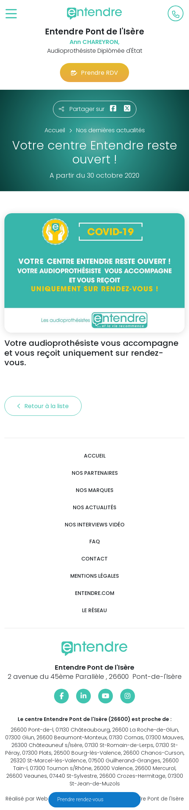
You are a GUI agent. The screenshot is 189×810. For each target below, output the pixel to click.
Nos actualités (94, 507)
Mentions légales (94, 576)
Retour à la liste (43, 406)
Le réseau (94, 610)
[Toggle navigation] (11, 14)
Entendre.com (94, 593)
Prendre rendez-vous (81, 799)
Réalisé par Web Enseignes (41, 798)
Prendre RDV (94, 73)
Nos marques (94, 490)
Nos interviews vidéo (95, 525)
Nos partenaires (95, 473)
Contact (94, 559)
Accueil (95, 456)
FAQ (94, 542)
